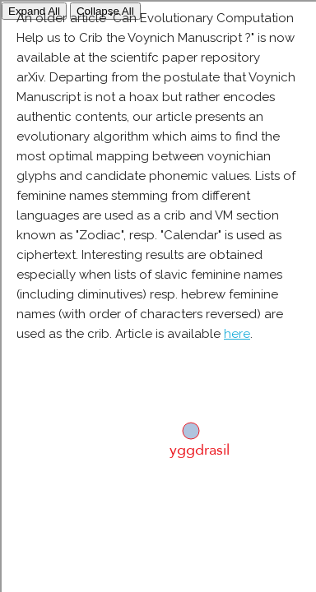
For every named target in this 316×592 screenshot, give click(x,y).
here (237, 333)
